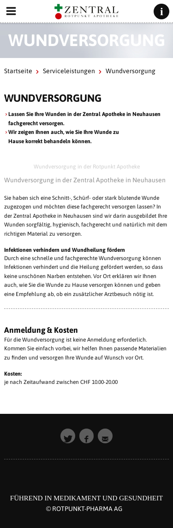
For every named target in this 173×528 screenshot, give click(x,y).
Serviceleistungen (69, 71)
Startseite (18, 71)
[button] (67, 436)
